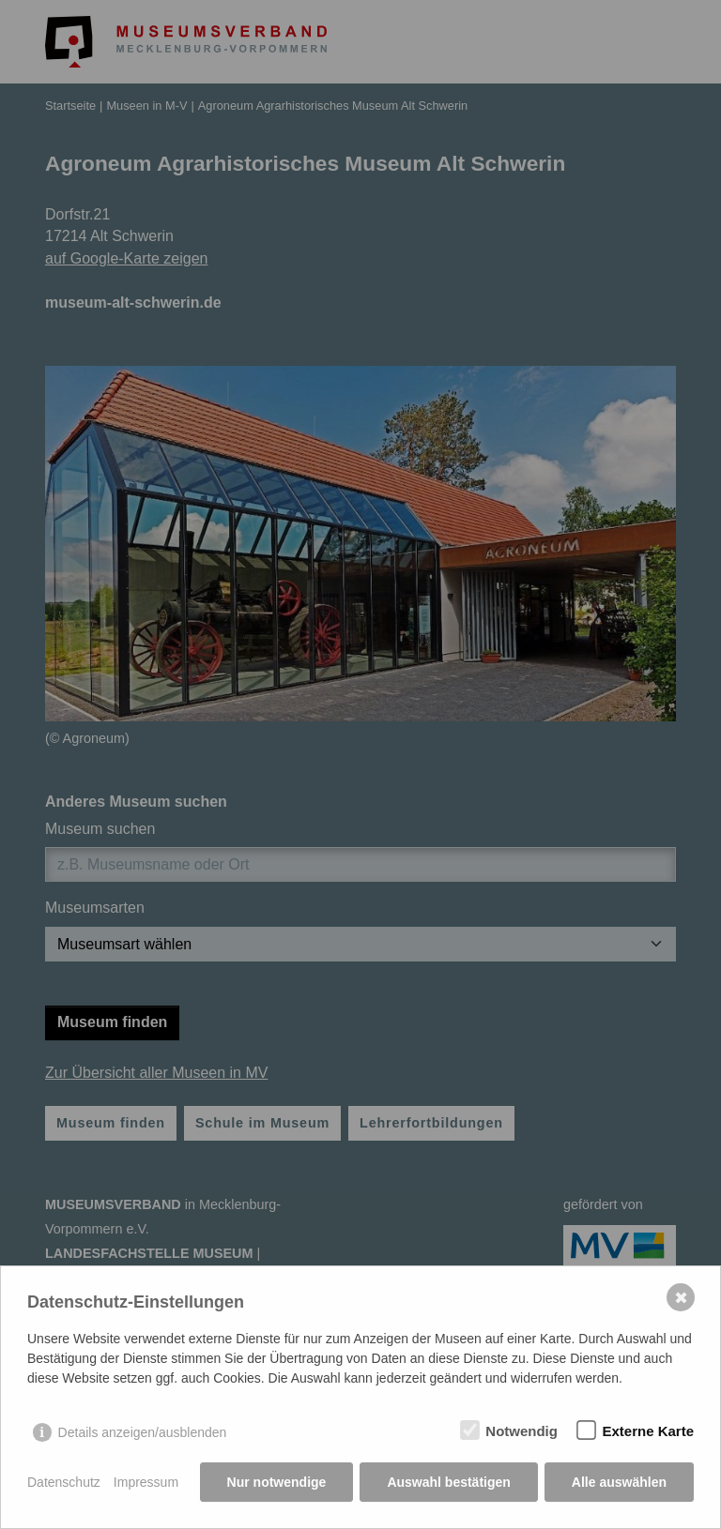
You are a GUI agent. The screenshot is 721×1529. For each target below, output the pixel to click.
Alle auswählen (619, 1482)
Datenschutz (63, 1482)
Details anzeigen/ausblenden (142, 1432)
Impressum (146, 1482)
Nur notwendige (277, 1482)
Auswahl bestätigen (448, 1482)
